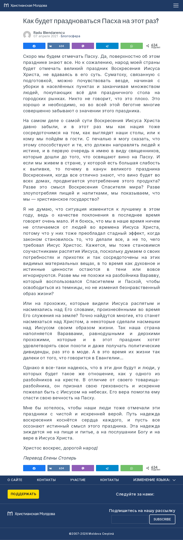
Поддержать (23, 494)
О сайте (15, 480)
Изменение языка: (154, 480)
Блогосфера (70, 36)
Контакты (46, 480)
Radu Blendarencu (49, 33)
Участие (78, 480)
